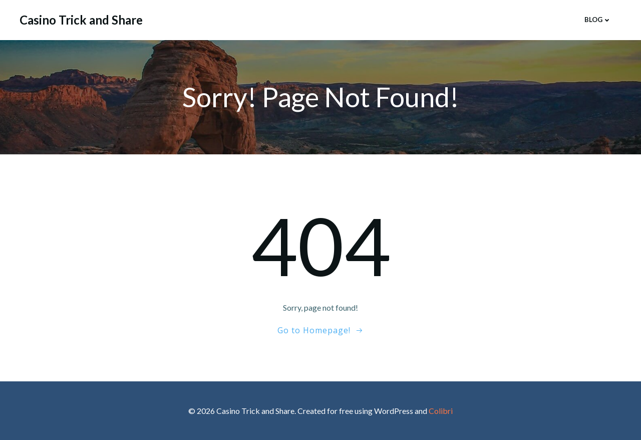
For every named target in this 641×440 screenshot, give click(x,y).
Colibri (441, 410)
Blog (597, 20)
